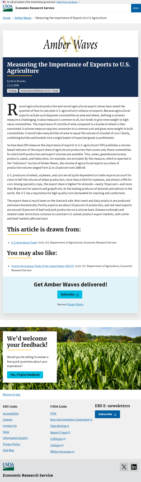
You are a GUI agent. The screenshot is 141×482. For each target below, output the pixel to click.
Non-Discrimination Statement (70, 420)
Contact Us (10, 426)
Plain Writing (58, 426)
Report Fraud (58, 432)
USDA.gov (56, 439)
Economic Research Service (35, 8)
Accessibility (11, 414)
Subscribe (67, 294)
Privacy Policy (75, 304)
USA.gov (55, 445)
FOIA (53, 414)
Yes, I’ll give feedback (25, 375)
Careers (7, 420)
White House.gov (61, 452)
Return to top (11, 394)
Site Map (8, 450)
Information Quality (15, 438)
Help (6, 432)
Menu (136, 8)
